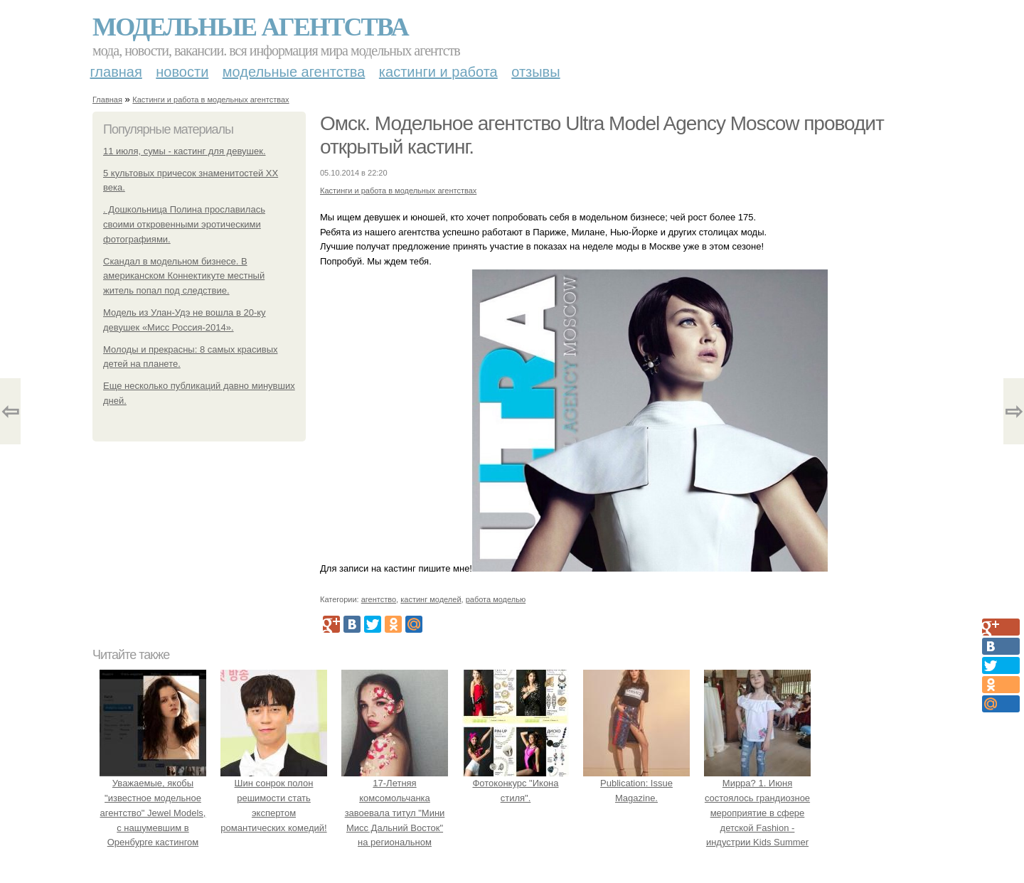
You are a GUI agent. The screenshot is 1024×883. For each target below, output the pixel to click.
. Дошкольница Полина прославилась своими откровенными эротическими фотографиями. (184, 224)
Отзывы (535, 72)
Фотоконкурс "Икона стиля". (515, 783)
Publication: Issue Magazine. (636, 783)
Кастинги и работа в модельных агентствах (210, 99)
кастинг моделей (430, 599)
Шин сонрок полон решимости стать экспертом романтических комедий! (273, 798)
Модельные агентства (250, 27)
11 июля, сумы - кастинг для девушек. (184, 151)
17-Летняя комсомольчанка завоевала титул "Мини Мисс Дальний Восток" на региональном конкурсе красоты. (394, 812)
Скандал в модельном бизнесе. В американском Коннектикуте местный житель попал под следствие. (184, 276)
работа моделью (496, 599)
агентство (378, 599)
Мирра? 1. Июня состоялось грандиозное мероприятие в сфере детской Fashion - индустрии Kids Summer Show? (757, 812)
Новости (182, 72)
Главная (116, 72)
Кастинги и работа (438, 72)
